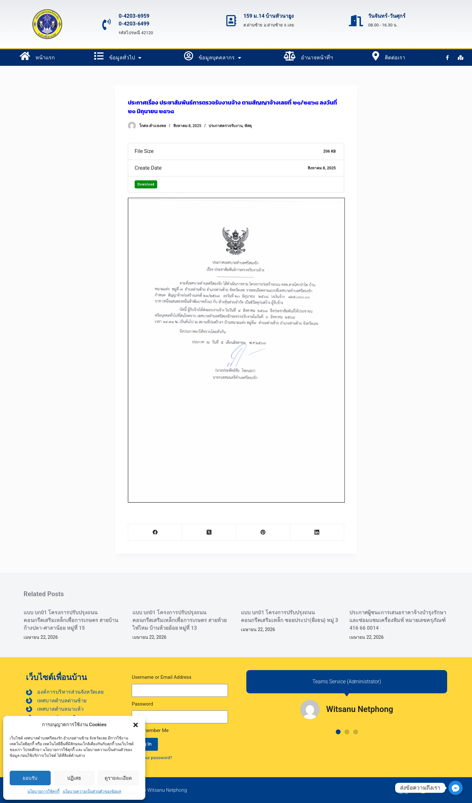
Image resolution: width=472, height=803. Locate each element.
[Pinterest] (263, 532)
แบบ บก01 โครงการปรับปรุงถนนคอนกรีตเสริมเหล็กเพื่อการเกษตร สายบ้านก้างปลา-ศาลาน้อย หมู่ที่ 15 (71, 620)
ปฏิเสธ (74, 778)
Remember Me (150, 730)
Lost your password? (152, 757)
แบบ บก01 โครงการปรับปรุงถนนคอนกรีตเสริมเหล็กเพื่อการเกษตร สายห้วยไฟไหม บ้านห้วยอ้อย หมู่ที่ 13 (179, 620)
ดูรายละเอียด (118, 778)
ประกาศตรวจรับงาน (225, 126)
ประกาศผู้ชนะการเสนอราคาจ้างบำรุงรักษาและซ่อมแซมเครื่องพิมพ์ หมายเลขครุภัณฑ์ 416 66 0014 (397, 620)
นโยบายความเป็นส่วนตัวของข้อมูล (92, 791)
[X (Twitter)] (209, 532)
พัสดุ (248, 126)
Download (146, 184)
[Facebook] (155, 532)
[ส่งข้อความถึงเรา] (455, 788)
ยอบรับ (30, 778)
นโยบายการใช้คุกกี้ (43, 791)
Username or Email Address (161, 677)
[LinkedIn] (317, 532)
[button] (135, 725)
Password (142, 704)
